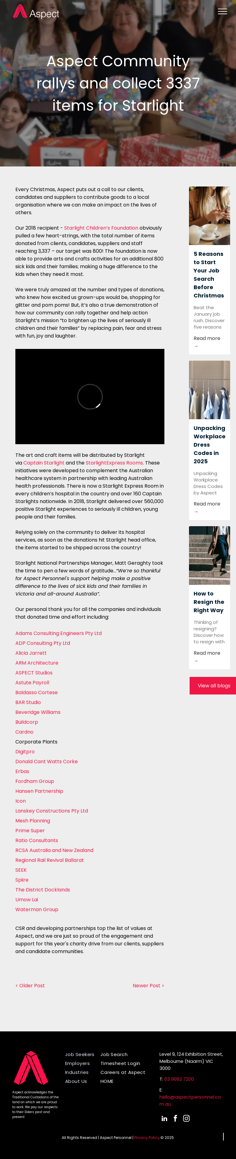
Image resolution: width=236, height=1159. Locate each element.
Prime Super (30, 830)
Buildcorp (26, 722)
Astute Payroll (32, 682)
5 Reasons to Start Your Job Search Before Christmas (209, 274)
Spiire (22, 879)
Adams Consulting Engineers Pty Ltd (58, 633)
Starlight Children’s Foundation (101, 227)
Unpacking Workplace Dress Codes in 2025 (210, 444)
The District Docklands (42, 889)
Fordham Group (34, 781)
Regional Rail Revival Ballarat (49, 860)
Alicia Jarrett (31, 653)
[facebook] (175, 1119)
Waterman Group (36, 909)
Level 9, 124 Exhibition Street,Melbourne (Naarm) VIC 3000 (191, 1061)
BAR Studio (28, 702)
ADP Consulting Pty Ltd (42, 643)
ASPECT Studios (34, 672)
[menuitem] (85, 1054)
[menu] (222, 11)
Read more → (207, 342)
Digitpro (25, 751)
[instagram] (186, 1119)
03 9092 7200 (179, 1079)
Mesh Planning (32, 820)
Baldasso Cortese (36, 692)
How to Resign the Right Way (209, 602)
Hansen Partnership (39, 791)
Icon (20, 801)
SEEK (21, 870)
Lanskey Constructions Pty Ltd (51, 810)
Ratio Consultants (36, 840)
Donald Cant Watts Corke (46, 761)
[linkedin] (164, 1119)
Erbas (22, 771)
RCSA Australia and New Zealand (54, 850)
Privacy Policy (146, 1137)
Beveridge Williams (38, 712)
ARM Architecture (36, 662)
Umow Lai (26, 899)
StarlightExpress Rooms (114, 462)
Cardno (24, 731)
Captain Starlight (44, 462)
